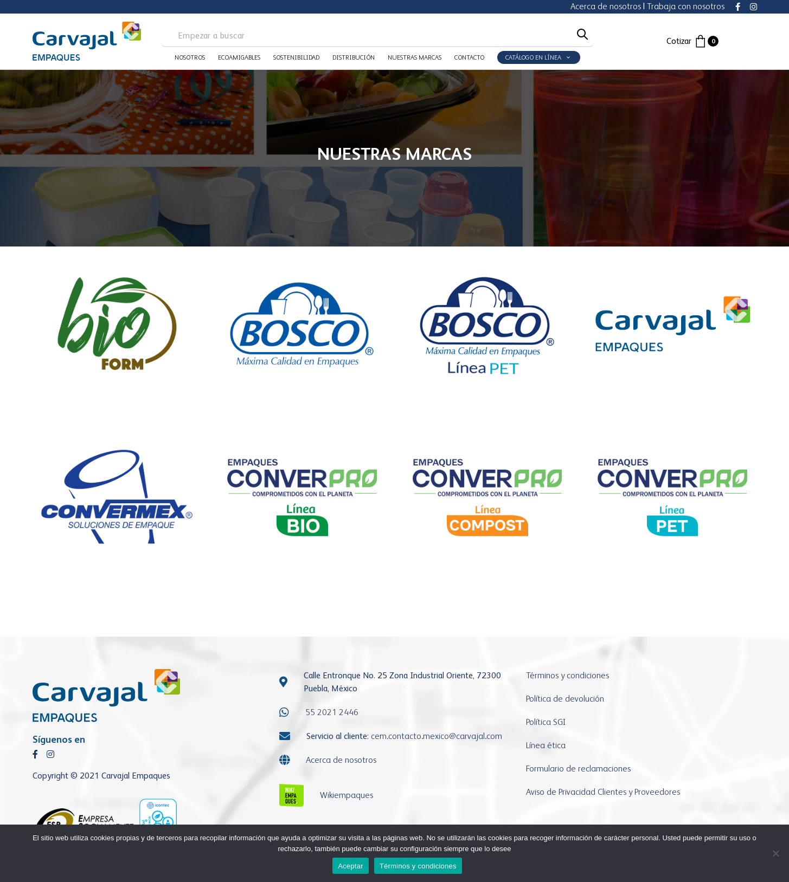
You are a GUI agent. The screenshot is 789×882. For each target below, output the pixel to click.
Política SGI (546, 722)
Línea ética (546, 745)
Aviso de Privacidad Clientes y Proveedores (603, 792)
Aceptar (350, 866)
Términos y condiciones (567, 675)
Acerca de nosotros (605, 6)
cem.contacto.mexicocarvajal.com (436, 736)
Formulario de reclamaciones (578, 768)
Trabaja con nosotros (685, 6)
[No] (775, 853)
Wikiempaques (346, 795)
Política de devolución (565, 698)
